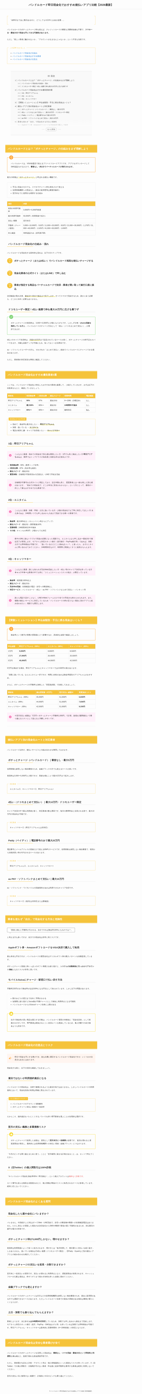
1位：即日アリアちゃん (30, 93)
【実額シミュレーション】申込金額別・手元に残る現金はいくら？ (44, 102)
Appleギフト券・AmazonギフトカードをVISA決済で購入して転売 (45, 125)
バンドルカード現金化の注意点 (25, 59)
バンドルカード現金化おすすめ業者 (27, 56)
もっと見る (51, 129)
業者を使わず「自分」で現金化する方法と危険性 (37, 122)
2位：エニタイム (28, 96)
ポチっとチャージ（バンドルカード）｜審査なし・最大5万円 (43, 109)
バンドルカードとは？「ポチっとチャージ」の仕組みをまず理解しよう (46, 80)
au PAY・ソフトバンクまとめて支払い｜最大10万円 (40, 118)
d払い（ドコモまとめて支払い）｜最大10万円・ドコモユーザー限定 (45, 112)
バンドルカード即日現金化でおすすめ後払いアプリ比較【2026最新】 (71, 5)
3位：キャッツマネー (29, 99)
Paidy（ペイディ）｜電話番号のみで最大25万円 (38, 115)
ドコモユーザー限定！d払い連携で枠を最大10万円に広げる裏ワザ (45, 86)
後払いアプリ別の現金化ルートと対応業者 (34, 106)
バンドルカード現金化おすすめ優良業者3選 (35, 90)
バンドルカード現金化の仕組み (25, 53)
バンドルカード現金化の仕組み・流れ (35, 83)
